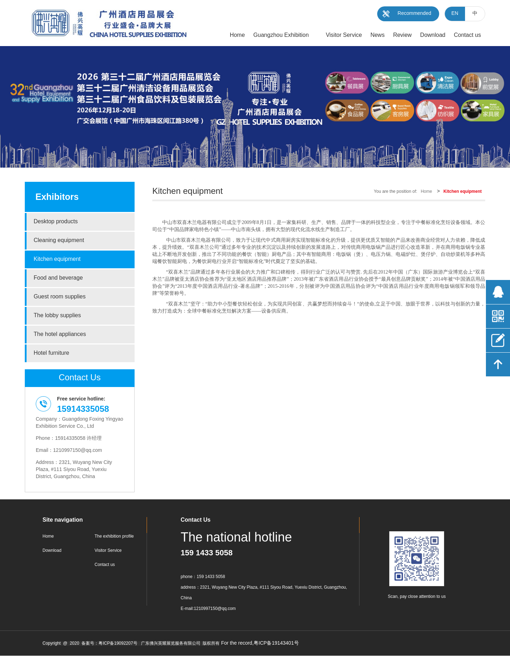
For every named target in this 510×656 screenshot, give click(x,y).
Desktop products (56, 222)
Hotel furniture (51, 353)
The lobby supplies (57, 316)
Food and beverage (58, 278)
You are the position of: (395, 191)
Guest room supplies (60, 297)
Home (426, 191)
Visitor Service (108, 550)
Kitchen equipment (57, 259)
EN (455, 13)
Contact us (105, 564)
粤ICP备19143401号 (276, 643)
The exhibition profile (114, 536)
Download (51, 550)
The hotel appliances (60, 334)
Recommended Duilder (414, 16)
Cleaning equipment (59, 240)
